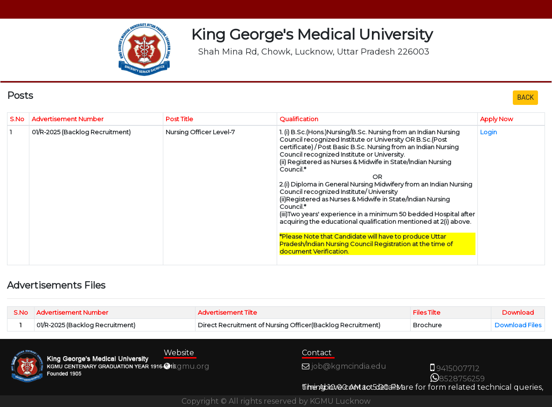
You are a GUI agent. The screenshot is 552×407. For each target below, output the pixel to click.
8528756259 (462, 378)
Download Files (518, 325)
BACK (525, 97)
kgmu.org (191, 366)
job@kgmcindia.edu (348, 366)
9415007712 (458, 368)
